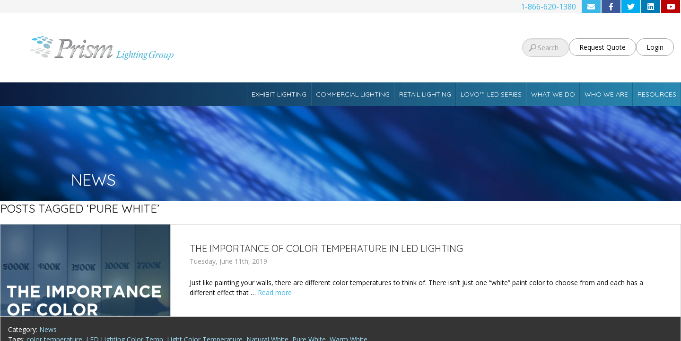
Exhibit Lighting (279, 94)
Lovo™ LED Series (491, 94)
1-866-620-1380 (548, 6)
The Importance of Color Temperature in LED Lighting (326, 248)
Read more (275, 292)
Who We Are (606, 94)
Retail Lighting (425, 94)
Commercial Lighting (353, 94)
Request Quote (602, 47)
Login (655, 47)
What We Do (553, 94)
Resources (656, 94)
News (48, 329)
